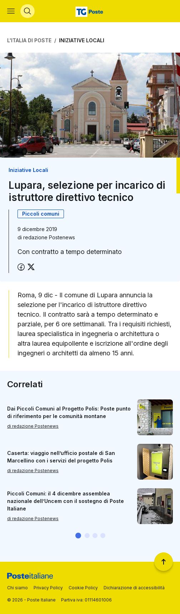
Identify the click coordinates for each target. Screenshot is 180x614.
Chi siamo (17, 587)
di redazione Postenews (33, 426)
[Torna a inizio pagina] (163, 561)
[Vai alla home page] (90, 11)
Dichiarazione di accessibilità (134, 587)
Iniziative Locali (81, 40)
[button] (78, 535)
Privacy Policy (48, 587)
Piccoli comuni (40, 214)
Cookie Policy (83, 587)
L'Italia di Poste (29, 40)
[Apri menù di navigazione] (11, 11)
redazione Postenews (49, 237)
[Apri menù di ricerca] (27, 11)
